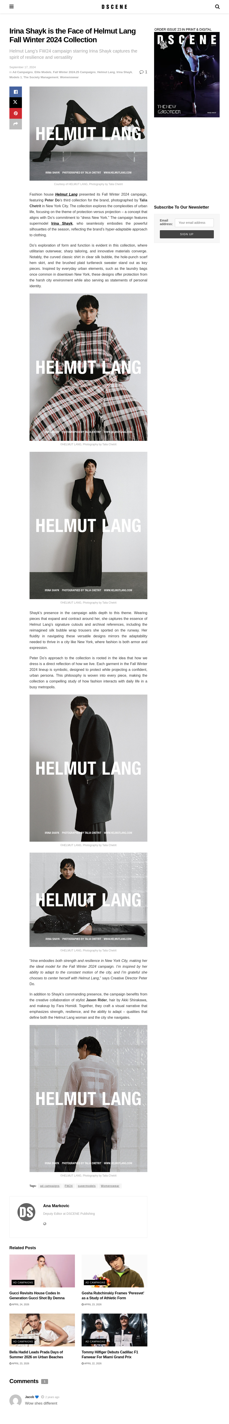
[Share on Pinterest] (15, 113)
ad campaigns (49, 1185)
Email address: (166, 222)
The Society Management (40, 77)
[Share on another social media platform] (15, 124)
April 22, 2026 (92, 1363)
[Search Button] (217, 6)
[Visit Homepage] (114, 6)
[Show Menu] (11, 6)
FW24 (69, 1185)
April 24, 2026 (19, 1304)
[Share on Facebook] (15, 92)
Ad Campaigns (23, 72)
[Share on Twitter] (15, 102)
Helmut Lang (106, 72)
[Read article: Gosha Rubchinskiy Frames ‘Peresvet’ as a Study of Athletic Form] (114, 1271)
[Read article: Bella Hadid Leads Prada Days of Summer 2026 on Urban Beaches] (42, 1330)
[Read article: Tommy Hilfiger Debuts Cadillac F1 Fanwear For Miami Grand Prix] (114, 1330)
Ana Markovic (56, 1206)
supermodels (87, 1185)
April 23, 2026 (92, 1304)
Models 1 (15, 77)
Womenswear (69, 77)
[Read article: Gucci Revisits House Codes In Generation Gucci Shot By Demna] (42, 1271)
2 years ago (52, 1397)
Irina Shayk (124, 72)
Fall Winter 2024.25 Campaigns (74, 72)
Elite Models (42, 72)
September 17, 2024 (22, 67)
